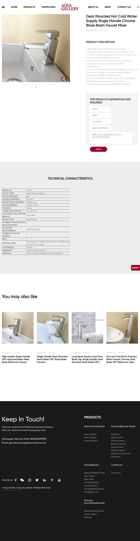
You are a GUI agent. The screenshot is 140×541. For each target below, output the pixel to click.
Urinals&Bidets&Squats (94, 489)
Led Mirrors (117, 464)
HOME (14, 7)
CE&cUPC (115, 434)
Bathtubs (88, 517)
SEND (98, 149)
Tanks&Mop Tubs (91, 492)
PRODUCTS (29, 7)
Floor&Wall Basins (92, 482)
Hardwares (116, 457)
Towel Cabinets (91, 441)
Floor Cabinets (90, 434)
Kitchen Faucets (118, 441)
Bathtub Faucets (118, 444)
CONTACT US (124, 7)
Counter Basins (90, 486)
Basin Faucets (117, 437)
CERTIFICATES (48, 7)
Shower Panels (90, 514)
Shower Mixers (117, 447)
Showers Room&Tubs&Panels (94, 501)
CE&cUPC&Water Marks (94, 473)
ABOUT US (93, 7)
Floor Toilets (89, 476)
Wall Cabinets (90, 437)
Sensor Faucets (118, 450)
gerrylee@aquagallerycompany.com (28, 442)
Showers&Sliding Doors (94, 511)
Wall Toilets (89, 479)
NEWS (108, 7)
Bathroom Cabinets (94, 426)
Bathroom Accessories (121, 453)
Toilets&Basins (91, 464)
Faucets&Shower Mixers (123, 426)
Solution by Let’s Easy (11, 490)
